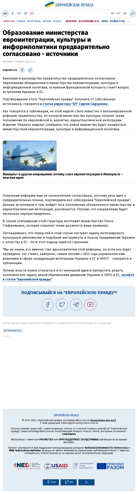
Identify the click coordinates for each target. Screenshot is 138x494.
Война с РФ (117, 21)
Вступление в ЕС (89, 21)
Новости (9, 21)
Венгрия (71, 21)
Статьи (21, 21)
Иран (105, 21)
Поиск (57, 21)
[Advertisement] (69, 362)
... (129, 21)
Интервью (34, 21)
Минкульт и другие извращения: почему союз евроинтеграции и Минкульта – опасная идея (63, 176)
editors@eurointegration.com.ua (79, 423)
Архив (47, 21)
